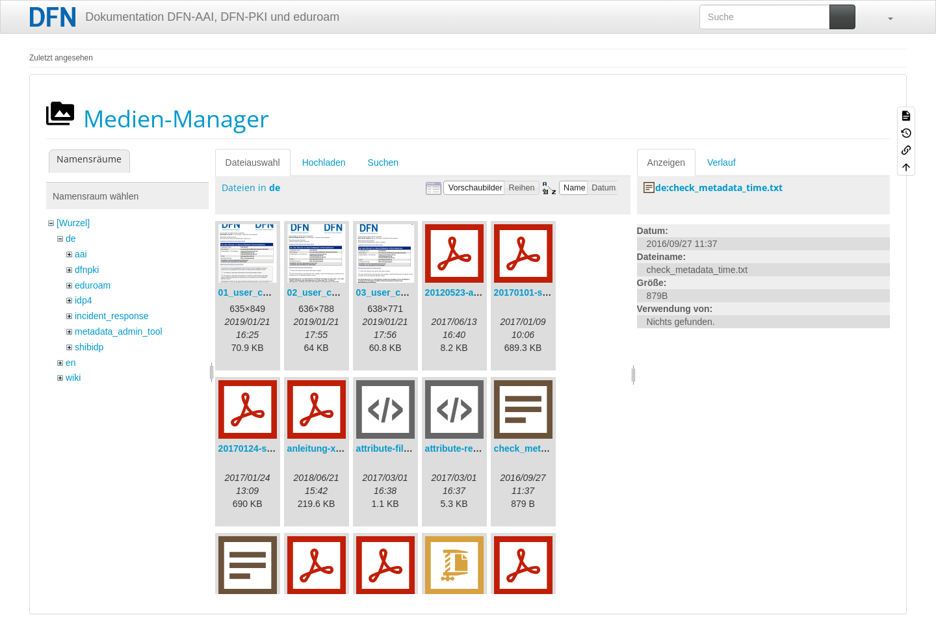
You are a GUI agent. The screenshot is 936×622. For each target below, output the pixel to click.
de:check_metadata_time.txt (719, 187)
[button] (884, 17)
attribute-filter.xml (394, 448)
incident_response (112, 316)
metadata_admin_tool (118, 331)
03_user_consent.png (403, 292)
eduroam (92, 285)
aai (81, 254)
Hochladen (324, 162)
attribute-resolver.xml (471, 448)
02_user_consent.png (334, 292)
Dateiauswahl (253, 162)
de (71, 238)
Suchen (383, 162)
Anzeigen (666, 162)
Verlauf (721, 162)
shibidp (89, 347)
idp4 (83, 300)
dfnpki (87, 270)
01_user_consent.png (265, 292)
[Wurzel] (73, 223)
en (71, 362)
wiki (73, 377)
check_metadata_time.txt (548, 448)
